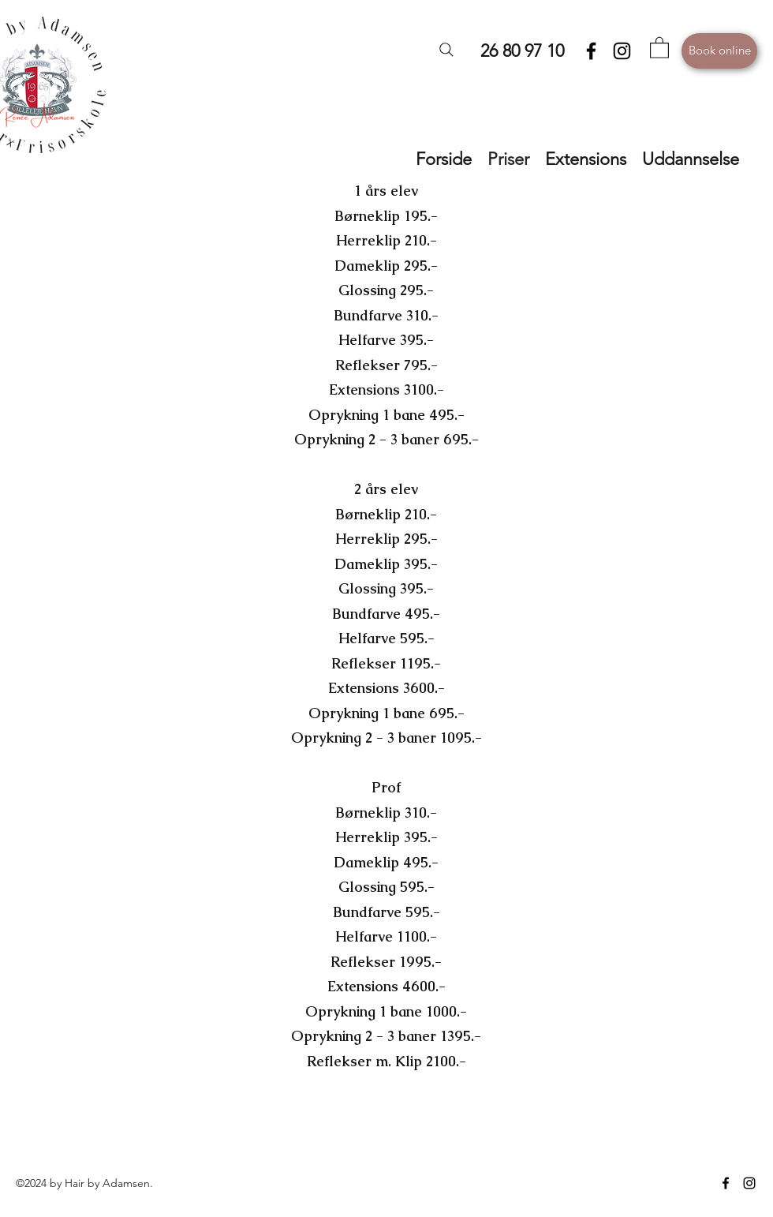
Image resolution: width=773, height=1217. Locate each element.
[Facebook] (591, 50)
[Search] (446, 49)
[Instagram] (622, 50)
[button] (659, 47)
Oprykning (343, 415)
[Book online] (719, 51)
